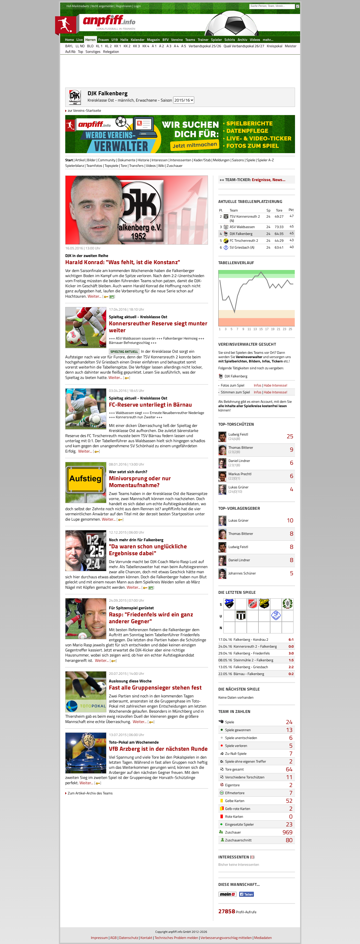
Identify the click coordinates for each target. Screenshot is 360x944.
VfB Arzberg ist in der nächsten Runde (158, 748)
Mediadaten (263, 937)
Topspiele (111, 165)
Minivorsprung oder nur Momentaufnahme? (140, 481)
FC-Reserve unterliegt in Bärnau (150, 404)
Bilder (91, 160)
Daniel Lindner (239, 460)
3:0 (291, 653)
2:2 (291, 666)
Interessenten (180, 160)
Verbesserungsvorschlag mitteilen (226, 937)
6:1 (291, 639)
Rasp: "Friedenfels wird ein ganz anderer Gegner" (151, 618)
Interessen (160, 160)
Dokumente (126, 160)
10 (290, 520)
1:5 (291, 660)
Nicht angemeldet (102, 6)
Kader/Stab (202, 160)
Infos (257, 385)
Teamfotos (94, 165)
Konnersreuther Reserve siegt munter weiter (158, 326)
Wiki (161, 165)
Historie (143, 160)
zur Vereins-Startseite (84, 110)
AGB (113, 937)
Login (137, 6)
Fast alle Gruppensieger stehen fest (155, 687)
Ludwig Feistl (238, 434)
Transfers (136, 165)
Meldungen (221, 160)
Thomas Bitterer (240, 447)
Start (69, 160)
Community (107, 160)
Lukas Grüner (238, 487)
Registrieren (124, 6)
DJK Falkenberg (241, 233)
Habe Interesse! (275, 385)
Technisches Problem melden (176, 937)
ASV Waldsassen (242, 226)
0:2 (291, 673)
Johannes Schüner (242, 573)
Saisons (238, 160)
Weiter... (94, 296)
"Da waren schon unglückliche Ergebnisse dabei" (148, 549)
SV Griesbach (240, 247)
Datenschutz (128, 937)
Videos (151, 165)
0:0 (291, 646)
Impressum (99, 937)
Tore (124, 165)
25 (290, 436)
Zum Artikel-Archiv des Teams (90, 793)
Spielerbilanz (74, 165)
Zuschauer (175, 165)
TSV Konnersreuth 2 (245, 216)
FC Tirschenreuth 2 (244, 240)
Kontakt (146, 937)
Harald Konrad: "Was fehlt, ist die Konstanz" (122, 262)
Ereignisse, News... (268, 180)
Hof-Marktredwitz (78, 6)
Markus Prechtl (239, 473)
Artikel (80, 160)
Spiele (250, 160)
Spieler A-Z (265, 160)
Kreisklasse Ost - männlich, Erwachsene (122, 100)
